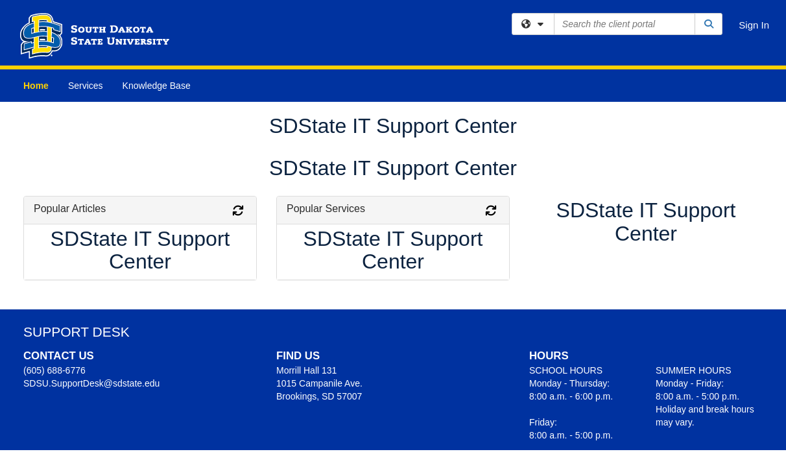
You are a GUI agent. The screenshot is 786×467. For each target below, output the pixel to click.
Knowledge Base (157, 85)
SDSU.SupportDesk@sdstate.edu (91, 383)
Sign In (754, 24)
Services (85, 85)
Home (36, 85)
